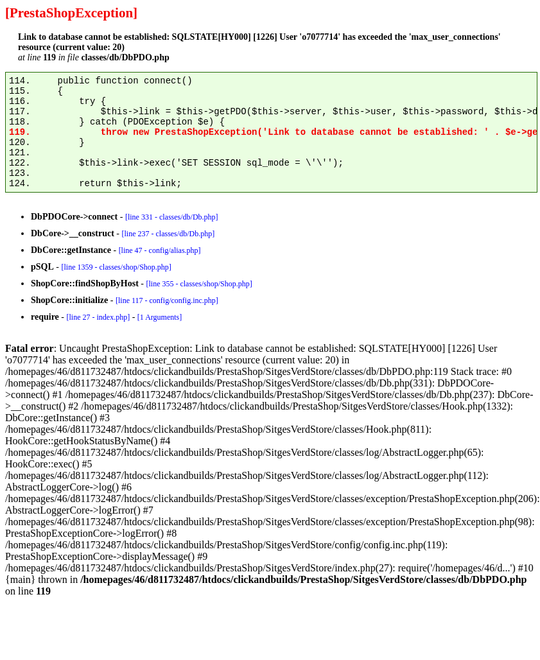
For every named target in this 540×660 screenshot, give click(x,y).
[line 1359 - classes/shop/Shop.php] (116, 267)
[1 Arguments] (159, 317)
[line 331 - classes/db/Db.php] (171, 217)
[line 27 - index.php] (98, 317)
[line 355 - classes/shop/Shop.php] (199, 283)
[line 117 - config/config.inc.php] (167, 300)
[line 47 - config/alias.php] (160, 250)
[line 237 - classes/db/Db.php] (167, 233)
